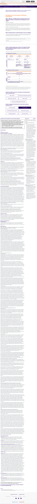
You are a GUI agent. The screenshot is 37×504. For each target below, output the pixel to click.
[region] (18, 1)
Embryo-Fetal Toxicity (25, 110)
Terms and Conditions (14, 496)
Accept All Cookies (33, 1)
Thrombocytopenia (12, 113)
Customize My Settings (23, 1)
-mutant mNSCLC (12, 98)
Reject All (28, 1)
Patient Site (35, 4)
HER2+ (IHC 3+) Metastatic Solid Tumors (18, 101)
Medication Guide (31, 4)
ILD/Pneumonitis (12, 107)
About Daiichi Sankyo (8, 496)
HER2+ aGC (25, 98)
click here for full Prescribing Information (9, 484)
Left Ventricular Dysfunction (12, 110)
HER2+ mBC (12, 95)
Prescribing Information (26, 4)
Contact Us (24, 496)
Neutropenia (24, 107)
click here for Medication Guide (6, 485)
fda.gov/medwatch (15, 483)
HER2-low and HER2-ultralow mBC (24, 95)
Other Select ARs (25, 113)
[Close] (36, 1)
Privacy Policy (19, 496)
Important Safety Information (21, 4)
